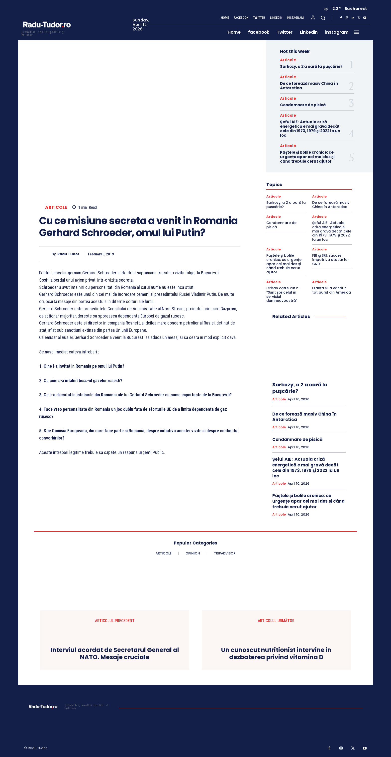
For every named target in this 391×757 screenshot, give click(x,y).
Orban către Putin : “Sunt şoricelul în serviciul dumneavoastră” (283, 294)
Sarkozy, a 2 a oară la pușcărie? (311, 66)
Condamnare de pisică (303, 105)
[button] (323, 18)
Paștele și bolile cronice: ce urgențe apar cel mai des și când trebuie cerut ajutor (307, 157)
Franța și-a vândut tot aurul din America (331, 290)
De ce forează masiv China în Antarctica (309, 86)
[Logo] (71, 707)
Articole (56, 207)
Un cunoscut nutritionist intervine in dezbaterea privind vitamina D (276, 654)
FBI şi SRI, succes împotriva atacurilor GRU (330, 259)
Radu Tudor (68, 254)
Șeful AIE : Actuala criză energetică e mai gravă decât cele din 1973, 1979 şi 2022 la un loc (310, 128)
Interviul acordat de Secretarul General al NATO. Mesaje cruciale (115, 654)
